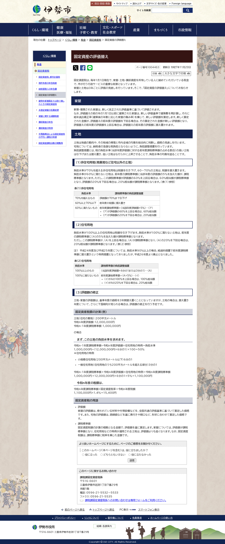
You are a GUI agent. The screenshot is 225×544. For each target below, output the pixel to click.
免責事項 (137, 518)
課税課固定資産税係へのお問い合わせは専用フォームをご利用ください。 (125, 500)
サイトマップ (122, 4)
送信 (131, 460)
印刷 (155, 73)
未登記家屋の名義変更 (49, 110)
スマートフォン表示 (148, 509)
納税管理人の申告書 (48, 89)
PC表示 (123, 509)
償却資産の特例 (46, 128)
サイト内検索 (144, 10)
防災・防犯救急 (102, 4)
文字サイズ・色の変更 (156, 4)
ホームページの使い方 (161, 518)
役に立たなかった (141, 454)
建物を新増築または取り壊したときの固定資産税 (51, 102)
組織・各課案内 (104, 526)
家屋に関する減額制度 (49, 116)
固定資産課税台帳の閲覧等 (51, 143)
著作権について (116, 518)
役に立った (91, 454)
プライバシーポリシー (65, 518)
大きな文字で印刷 (175, 73)
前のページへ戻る (75, 509)
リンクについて (91, 518)
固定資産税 (95, 40)
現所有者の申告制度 (48, 83)
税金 (83, 40)
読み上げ (137, 4)
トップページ (54, 40)
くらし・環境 (71, 40)
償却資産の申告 (46, 122)
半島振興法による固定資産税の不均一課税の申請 (52, 135)
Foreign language (181, 4)
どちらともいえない (114, 454)
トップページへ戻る (103, 509)
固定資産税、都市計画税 (49, 77)
